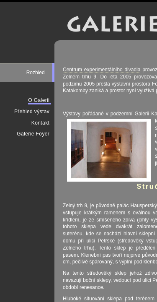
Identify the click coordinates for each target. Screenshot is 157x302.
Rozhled (36, 73)
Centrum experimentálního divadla (101, 70)
